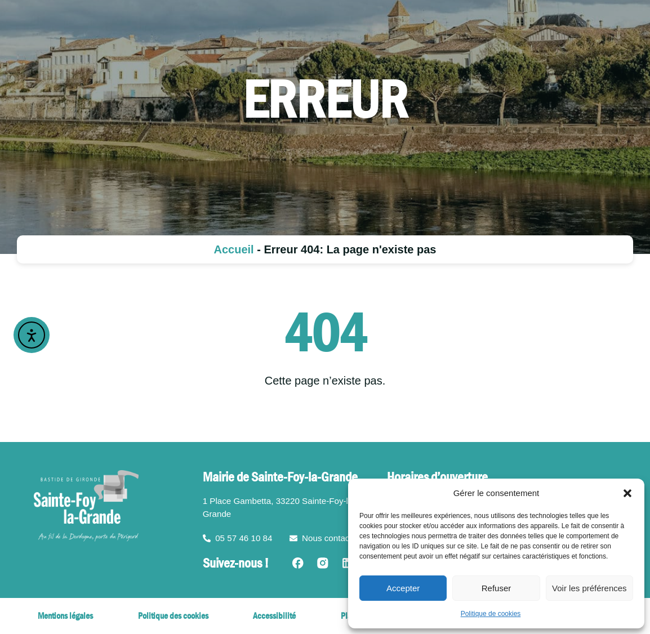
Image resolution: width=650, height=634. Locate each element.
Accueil (234, 249)
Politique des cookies (173, 616)
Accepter (403, 588)
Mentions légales (65, 616)
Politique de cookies (491, 614)
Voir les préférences (589, 588)
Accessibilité (274, 616)
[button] (627, 493)
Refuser (496, 588)
